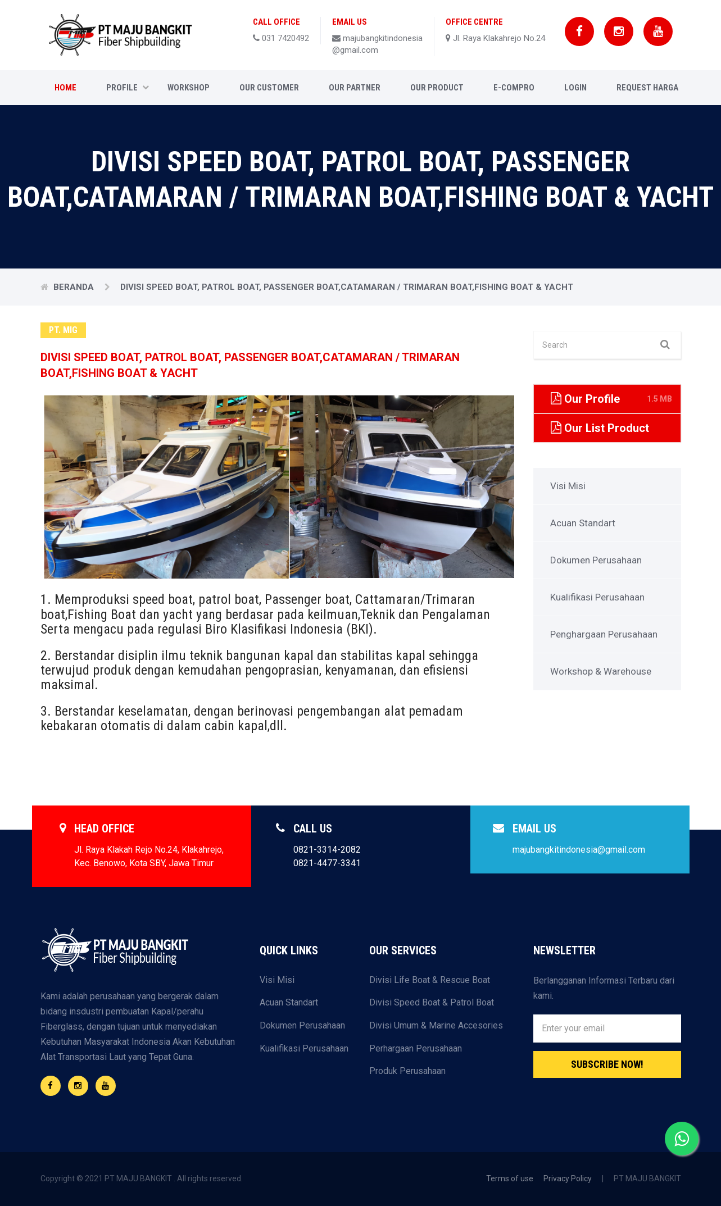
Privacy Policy (567, 1178)
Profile (127, 88)
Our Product (437, 88)
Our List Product (611, 428)
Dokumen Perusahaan (596, 560)
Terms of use (509, 1178)
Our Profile (611, 399)
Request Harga (647, 88)
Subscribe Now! (607, 1064)
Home (65, 88)
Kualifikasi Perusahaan (597, 597)
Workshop (188, 88)
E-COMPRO (513, 88)
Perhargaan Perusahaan (415, 1048)
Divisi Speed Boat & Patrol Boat (431, 1002)
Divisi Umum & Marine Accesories (436, 1025)
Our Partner (354, 88)
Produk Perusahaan (407, 1071)
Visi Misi (568, 485)
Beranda (74, 287)
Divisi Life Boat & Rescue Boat (429, 980)
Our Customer (269, 88)
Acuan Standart (582, 523)
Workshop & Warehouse (600, 671)
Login (575, 88)
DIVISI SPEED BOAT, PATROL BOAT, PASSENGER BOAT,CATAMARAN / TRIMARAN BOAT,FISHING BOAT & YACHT (346, 287)
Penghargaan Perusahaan (603, 634)
